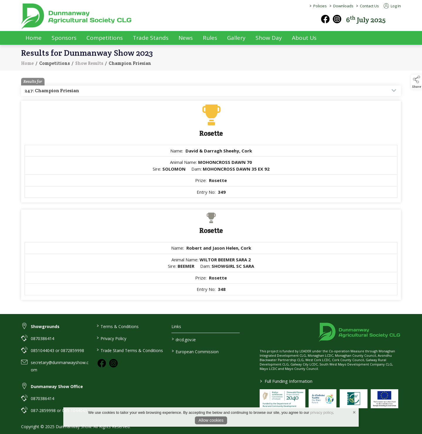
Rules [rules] (210, 38)
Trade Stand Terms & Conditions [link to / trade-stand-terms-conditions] (129, 350)
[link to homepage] (76, 16)
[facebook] (325, 19)
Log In (392, 5)
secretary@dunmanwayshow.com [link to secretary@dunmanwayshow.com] (60, 366)
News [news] (185, 38)
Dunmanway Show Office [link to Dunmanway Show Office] (57, 386)
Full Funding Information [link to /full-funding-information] (286, 381)
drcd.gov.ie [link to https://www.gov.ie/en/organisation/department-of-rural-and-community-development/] (184, 339)
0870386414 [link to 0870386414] (42, 338)
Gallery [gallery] (236, 38)
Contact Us (369, 5)
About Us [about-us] (304, 38)
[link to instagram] (113, 363)
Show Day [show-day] (269, 38)
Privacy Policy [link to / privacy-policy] (111, 338)
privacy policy (321, 412)
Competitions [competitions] (104, 38)
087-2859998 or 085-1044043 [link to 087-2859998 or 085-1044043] (59, 410)
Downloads (343, 5)
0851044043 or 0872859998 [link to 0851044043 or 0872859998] (57, 350)
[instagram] (337, 19)
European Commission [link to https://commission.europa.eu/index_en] (195, 351)
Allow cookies (211, 420)
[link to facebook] (101, 363)
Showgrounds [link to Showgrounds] (45, 326)
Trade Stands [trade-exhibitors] (151, 38)
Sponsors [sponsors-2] (64, 38)
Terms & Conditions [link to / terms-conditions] (117, 326)
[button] (397, 19)
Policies (320, 5)
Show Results (89, 67)
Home (33, 38)
